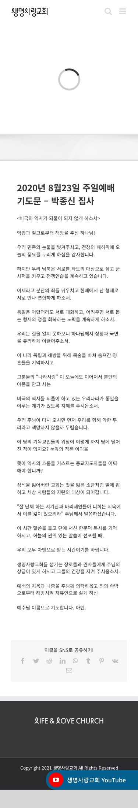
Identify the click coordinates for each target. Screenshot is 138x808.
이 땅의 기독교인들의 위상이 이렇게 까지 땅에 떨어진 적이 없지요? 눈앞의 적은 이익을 (68, 445)
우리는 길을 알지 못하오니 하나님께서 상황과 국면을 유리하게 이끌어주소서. (67, 337)
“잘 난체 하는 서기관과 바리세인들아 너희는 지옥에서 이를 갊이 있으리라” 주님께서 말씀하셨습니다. (69, 510)
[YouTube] (56, 779)
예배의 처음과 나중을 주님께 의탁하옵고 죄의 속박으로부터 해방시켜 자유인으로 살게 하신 (67, 589)
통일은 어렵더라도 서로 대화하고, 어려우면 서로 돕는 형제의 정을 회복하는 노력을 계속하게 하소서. (68, 315)
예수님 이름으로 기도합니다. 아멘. (51, 607)
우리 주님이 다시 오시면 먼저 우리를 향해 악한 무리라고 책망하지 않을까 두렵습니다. (67, 423)
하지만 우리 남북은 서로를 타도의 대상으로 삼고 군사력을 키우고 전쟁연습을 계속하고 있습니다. (68, 272)
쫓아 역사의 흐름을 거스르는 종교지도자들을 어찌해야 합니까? (67, 467)
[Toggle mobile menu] (123, 11)
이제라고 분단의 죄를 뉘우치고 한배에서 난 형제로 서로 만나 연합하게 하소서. (67, 294)
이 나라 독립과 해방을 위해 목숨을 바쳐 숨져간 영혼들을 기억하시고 (67, 359)
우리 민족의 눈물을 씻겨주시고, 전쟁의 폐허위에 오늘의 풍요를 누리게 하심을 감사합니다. (68, 251)
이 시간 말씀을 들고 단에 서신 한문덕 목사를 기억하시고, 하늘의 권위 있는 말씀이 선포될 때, (67, 532)
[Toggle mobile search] (108, 11)
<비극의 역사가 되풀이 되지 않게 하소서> (58, 218)
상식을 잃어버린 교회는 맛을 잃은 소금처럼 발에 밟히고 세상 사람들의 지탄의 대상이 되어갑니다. (68, 488)
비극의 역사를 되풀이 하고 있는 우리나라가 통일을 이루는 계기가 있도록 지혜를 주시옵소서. (67, 402)
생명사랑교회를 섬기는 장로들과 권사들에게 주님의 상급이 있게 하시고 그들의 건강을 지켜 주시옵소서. (68, 568)
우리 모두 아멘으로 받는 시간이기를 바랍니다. (63, 549)
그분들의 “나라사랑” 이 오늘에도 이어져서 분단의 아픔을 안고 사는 (67, 380)
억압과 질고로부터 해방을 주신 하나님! (56, 232)
